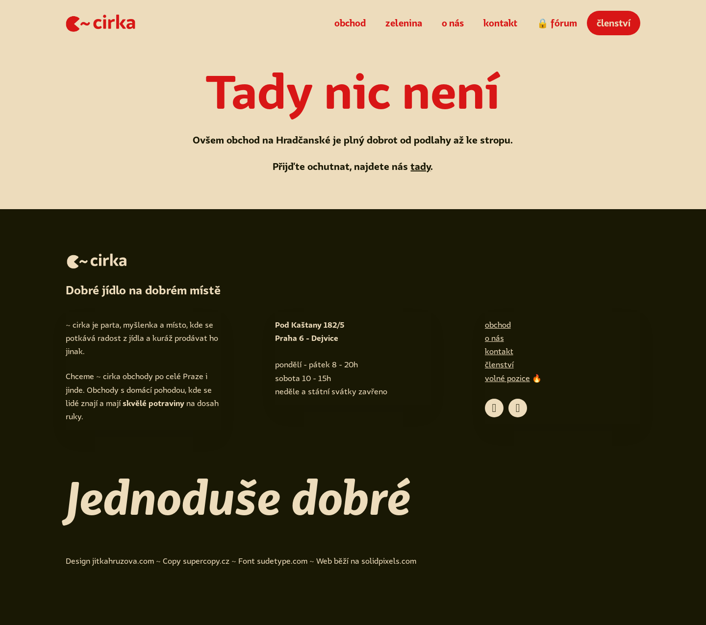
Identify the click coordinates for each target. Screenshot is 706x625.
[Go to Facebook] (494, 408)
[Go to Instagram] (517, 408)
